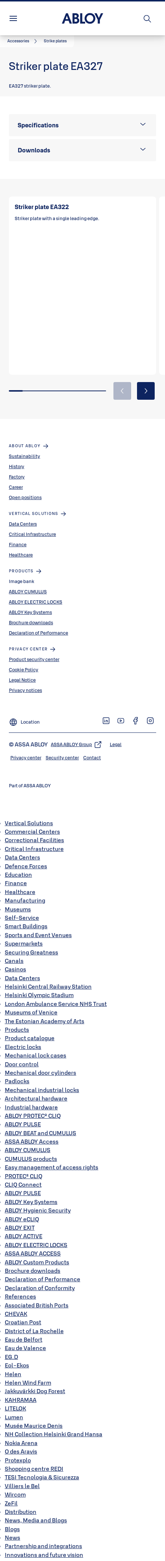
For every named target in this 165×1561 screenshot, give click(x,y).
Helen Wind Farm (28, 1373)
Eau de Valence (25, 1338)
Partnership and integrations (43, 1536)
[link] (23, 41)
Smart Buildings (26, 917)
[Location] (24, 709)
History (16, 457)
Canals (14, 951)
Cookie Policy (23, 660)
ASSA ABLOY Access (32, 1132)
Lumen (14, 1407)
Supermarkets (24, 934)
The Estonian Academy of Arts (44, 1011)
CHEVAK (16, 1304)
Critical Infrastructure (32, 524)
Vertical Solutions (29, 813)
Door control (22, 1054)
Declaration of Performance (38, 623)
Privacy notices (25, 681)
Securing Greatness (31, 942)
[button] (55, 41)
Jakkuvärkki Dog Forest (35, 1381)
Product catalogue (30, 1028)
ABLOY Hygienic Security (38, 1201)
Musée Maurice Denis (34, 1416)
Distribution (20, 1502)
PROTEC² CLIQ (23, 1166)
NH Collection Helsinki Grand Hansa (53, 1424)
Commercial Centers (32, 822)
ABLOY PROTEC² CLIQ (33, 1106)
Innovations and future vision (44, 1545)
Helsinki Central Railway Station (48, 977)
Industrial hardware (31, 1097)
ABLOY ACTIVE (23, 1226)
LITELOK (15, 1399)
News (12, 1528)
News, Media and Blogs (36, 1511)
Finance (18, 535)
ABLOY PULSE (23, 1115)
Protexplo (18, 1450)
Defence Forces (26, 856)
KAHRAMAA (20, 1390)
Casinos (15, 960)
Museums (18, 899)
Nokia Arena (21, 1433)
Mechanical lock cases (35, 1046)
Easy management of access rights (51, 1158)
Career (16, 477)
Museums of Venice (31, 1003)
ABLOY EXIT (20, 1218)
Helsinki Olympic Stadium (39, 985)
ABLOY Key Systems (30, 602)
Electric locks (23, 1037)
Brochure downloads (31, 613)
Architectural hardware (36, 1089)
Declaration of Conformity (40, 1278)
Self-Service (22, 908)
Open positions (25, 488)
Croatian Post (23, 1313)
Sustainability (24, 446)
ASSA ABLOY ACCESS (33, 1244)
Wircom (15, 1485)
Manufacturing (25, 891)
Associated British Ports (37, 1295)
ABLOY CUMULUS (28, 582)
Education (18, 865)
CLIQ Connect (23, 1175)
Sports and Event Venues (38, 925)
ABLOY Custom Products (37, 1252)
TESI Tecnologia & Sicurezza (42, 1468)
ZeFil (11, 1493)
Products (17, 1020)
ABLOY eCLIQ (22, 1209)
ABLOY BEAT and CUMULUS (40, 1123)
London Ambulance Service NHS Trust (56, 994)
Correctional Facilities (34, 830)
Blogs (12, 1519)
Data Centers (23, 514)
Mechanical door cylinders (40, 1063)
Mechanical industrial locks (42, 1080)
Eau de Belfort (23, 1330)
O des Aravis (21, 1442)
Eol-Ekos (17, 1356)
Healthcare (21, 545)
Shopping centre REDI (34, 1459)
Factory (17, 467)
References (20, 1287)
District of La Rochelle (34, 1321)
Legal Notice (22, 670)
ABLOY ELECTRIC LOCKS (35, 592)
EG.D (11, 1347)
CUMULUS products (31, 1149)
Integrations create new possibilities (54, 1554)
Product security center (34, 650)
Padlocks (17, 1072)
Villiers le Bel (22, 1476)
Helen (13, 1364)
